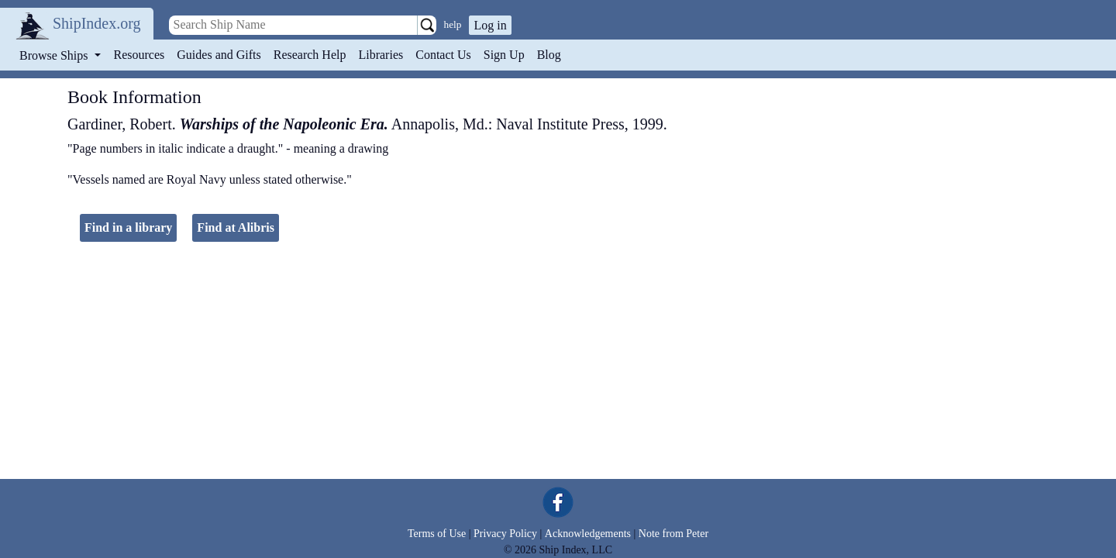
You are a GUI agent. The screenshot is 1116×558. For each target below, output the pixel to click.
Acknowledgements (588, 533)
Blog (549, 54)
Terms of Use (437, 533)
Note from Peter (673, 533)
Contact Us (443, 54)
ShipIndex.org (97, 23)
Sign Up (504, 54)
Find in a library (128, 227)
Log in (490, 25)
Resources (139, 54)
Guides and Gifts (218, 54)
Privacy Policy (505, 533)
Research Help (310, 54)
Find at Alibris (235, 227)
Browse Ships (55, 55)
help (453, 24)
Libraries (380, 54)
